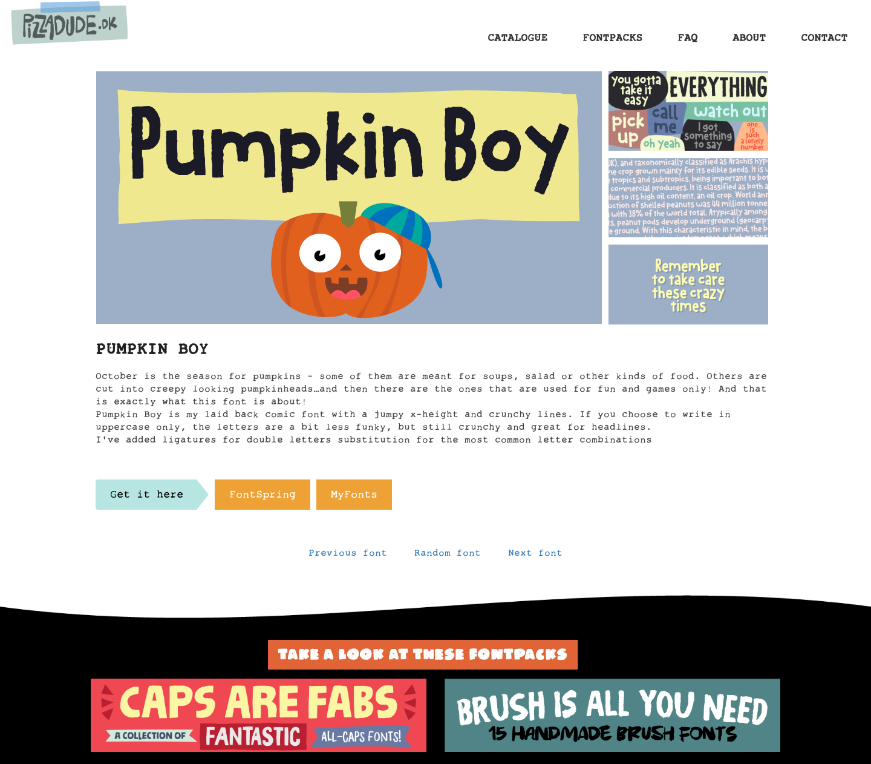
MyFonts (354, 498)
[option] (259, 715)
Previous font (347, 556)
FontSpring (262, 498)
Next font (535, 556)
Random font (447, 556)
